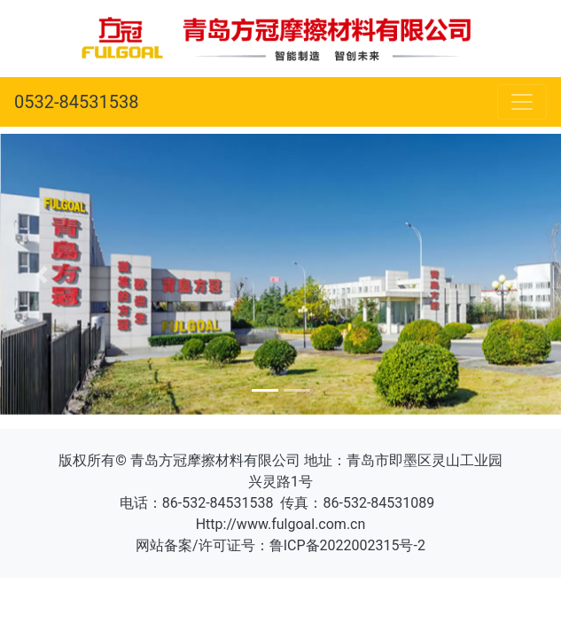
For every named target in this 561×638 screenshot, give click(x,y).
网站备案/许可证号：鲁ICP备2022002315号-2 (280, 545)
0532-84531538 (76, 102)
